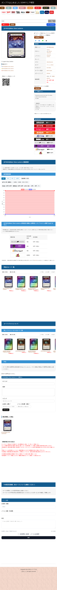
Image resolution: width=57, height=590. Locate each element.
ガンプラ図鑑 (30, 8)
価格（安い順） (5, 334)
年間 (12, 178)
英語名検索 (37, 88)
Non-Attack (49, 67)
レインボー (47, 334)
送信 (28, 539)
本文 (2, 519)
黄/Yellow (48, 73)
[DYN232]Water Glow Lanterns (8, 66)
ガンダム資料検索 (45, 8)
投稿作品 (53, 8)
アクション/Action (50, 64)
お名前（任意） (5, 505)
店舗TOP (8, 8)
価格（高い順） (13, 334)
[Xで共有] (35, 40)
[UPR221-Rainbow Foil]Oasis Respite (6, 352)
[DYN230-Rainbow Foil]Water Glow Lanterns (33, 289)
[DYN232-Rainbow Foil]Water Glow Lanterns (21, 289)
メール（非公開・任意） (23, 405)
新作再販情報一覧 (22, 8)
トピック (4, 399)
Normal (48, 49)
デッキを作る (51, 24)
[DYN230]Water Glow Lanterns (8, 70)
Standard (48, 55)
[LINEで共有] (42, 40)
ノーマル (41, 334)
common (48, 56)
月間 (8, 178)
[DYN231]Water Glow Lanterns (8, 68)
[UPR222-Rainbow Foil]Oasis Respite (32, 352)
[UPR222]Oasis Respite (20, 351)
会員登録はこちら (38, 37)
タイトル (4, 381)
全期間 (17, 178)
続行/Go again (49, 70)
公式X (36, 260)
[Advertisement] (16, 100)
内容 (3, 386)
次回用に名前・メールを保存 (29, 535)
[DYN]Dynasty (50, 47)
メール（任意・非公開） (7, 512)
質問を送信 (5, 411)
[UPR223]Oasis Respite (45, 351)
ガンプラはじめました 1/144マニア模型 (17, 2)
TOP (2, 8)
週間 (3, 178)
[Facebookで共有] (39, 40)
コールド (53, 334)
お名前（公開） (6, 405)
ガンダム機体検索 (37, 8)
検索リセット (5, 24)
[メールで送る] (46, 40)
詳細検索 (12, 24)
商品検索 (15, 8)
